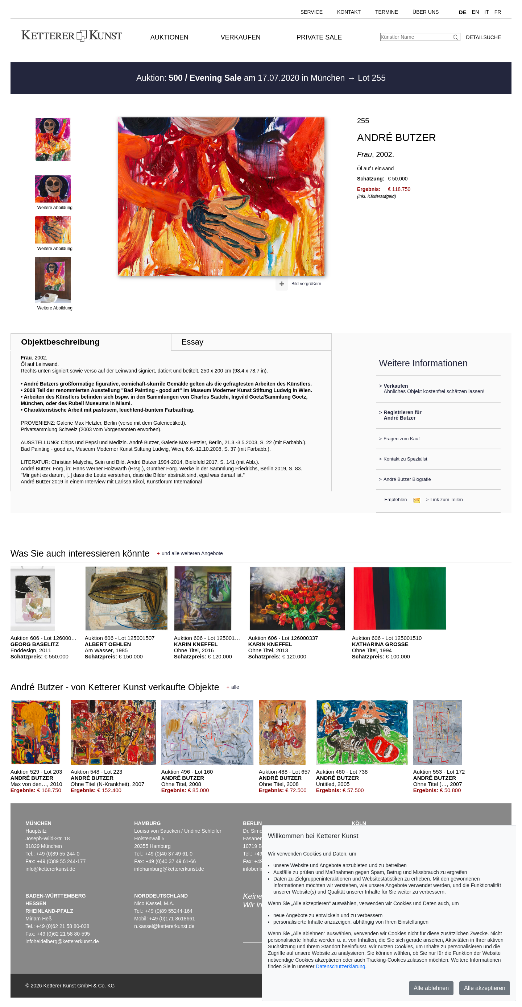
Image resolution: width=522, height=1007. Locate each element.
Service (312, 12)
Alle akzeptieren (484, 988)
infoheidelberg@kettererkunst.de (62, 941)
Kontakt (349, 12)
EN (475, 12)
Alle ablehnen (431, 988)
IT (486, 12)
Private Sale (319, 37)
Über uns (426, 12)
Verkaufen (241, 37)
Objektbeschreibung (60, 341)
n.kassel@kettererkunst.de (164, 926)
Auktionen (169, 37)
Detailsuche (483, 37)
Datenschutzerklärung (340, 966)
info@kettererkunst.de (50, 869)
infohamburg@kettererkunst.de (169, 869)
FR (497, 12)
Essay (192, 341)
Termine (386, 12)
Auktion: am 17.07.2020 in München (241, 78)
